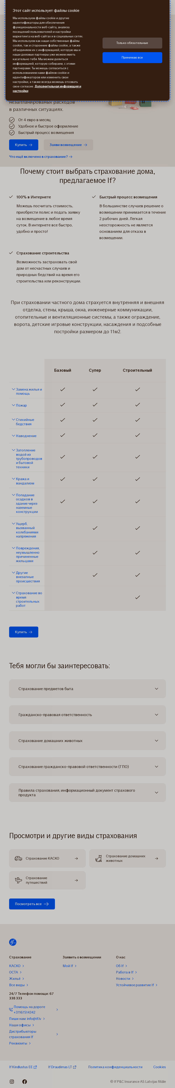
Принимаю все (132, 57)
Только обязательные (132, 43)
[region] (87, 50)
